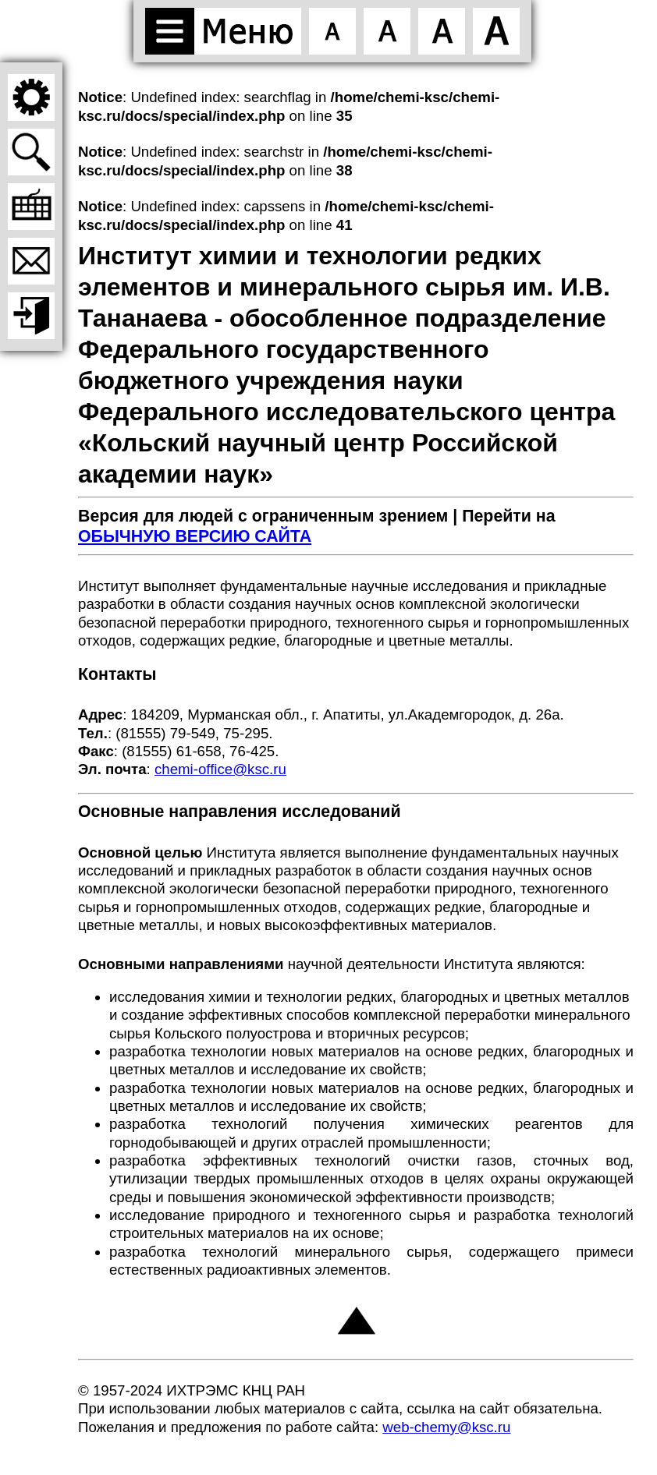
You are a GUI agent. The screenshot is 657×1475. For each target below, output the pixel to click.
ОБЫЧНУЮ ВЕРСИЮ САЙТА (194, 536)
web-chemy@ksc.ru (446, 1427)
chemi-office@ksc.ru (220, 769)
